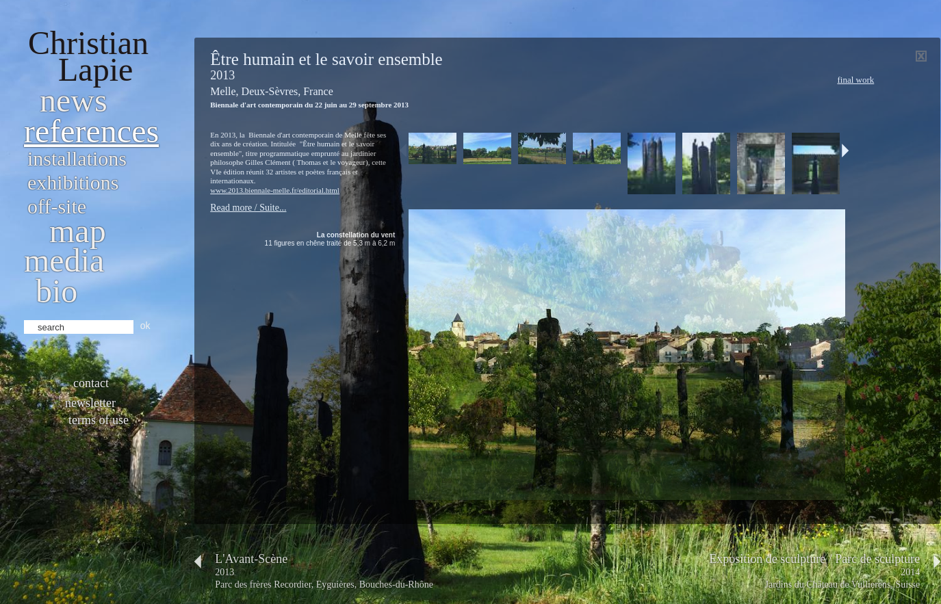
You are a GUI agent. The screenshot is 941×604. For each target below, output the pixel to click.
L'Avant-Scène (251, 559)
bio (56, 291)
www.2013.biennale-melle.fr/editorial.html (274, 190)
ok (145, 325)
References (91, 131)
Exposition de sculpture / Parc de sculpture (814, 559)
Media (64, 260)
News (73, 100)
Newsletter (90, 403)
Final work (855, 80)
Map (77, 231)
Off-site (56, 206)
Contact (91, 383)
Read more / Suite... (248, 207)
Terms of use (98, 420)
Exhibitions (72, 182)
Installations (77, 158)
